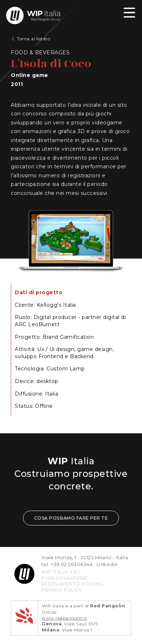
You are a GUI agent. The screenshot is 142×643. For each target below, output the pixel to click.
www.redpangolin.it (64, 618)
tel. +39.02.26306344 (67, 564)
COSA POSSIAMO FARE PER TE (71, 518)
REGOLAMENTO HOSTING (72, 584)
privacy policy (61, 590)
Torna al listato (33, 38)
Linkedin (107, 564)
